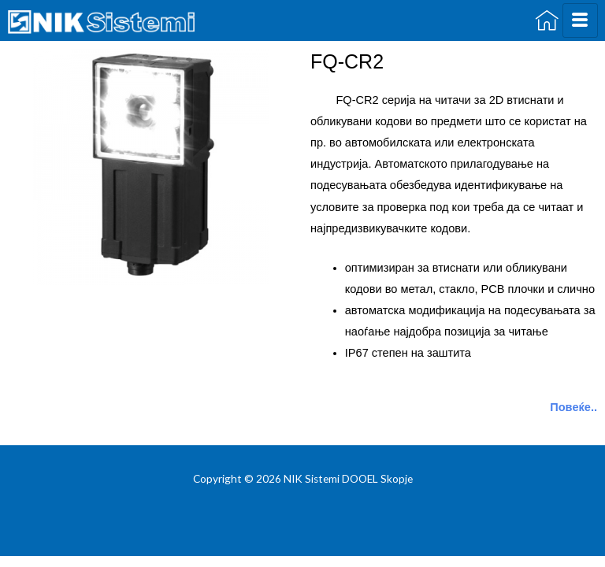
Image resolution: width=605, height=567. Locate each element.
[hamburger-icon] (580, 20)
